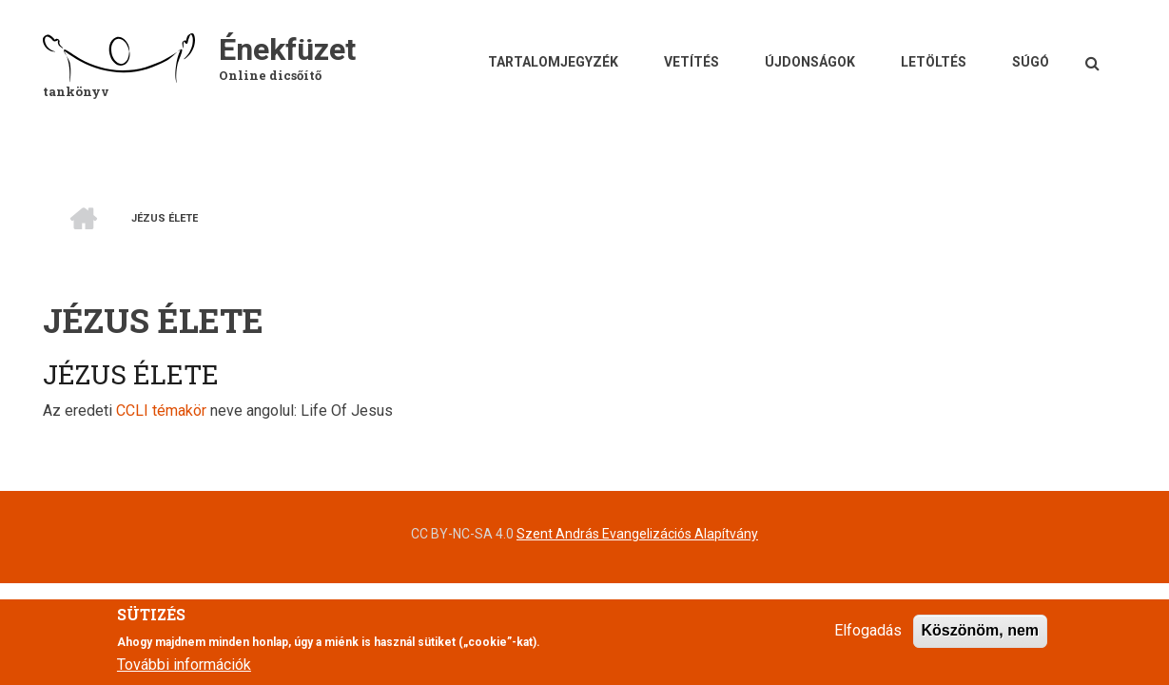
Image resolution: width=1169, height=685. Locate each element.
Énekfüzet (287, 49)
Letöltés (933, 61)
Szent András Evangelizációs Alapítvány (637, 533)
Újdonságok (810, 61)
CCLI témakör (161, 410)
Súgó (1030, 61)
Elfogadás (868, 640)
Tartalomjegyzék (553, 61)
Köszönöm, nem (981, 640)
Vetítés (691, 61)
